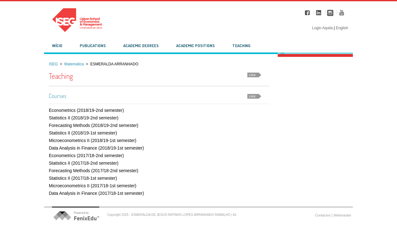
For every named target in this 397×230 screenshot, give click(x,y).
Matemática (74, 64)
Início (57, 45)
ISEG (53, 64)
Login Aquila (323, 28)
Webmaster (342, 215)
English (342, 28)
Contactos (323, 215)
